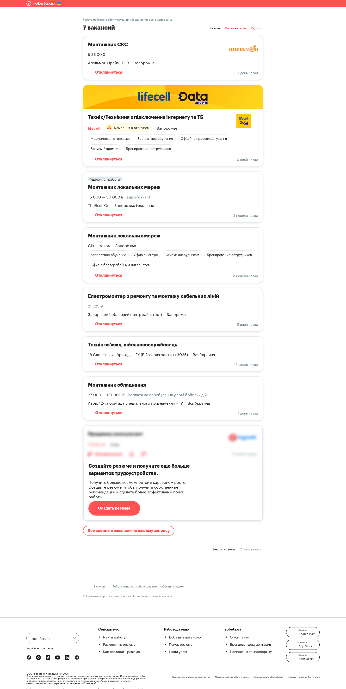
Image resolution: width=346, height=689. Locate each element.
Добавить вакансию (185, 636)
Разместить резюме (119, 644)
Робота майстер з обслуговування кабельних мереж (148, 586)
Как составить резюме (121, 651)
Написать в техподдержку (251, 651)
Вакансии (100, 586)
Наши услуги (179, 651)
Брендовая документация (250, 644)
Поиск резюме (180, 644)
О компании (239, 636)
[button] (303, 632)
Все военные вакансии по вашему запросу (129, 531)
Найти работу (114, 636)
